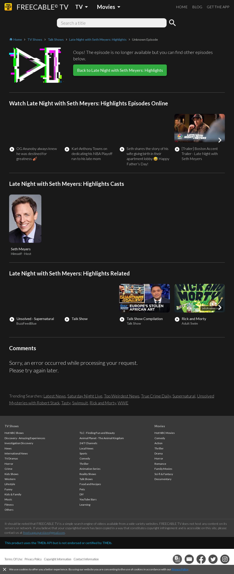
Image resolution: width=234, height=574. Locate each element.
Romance (160, 463)
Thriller (84, 463)
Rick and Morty (103, 402)
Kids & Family (13, 494)
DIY (82, 494)
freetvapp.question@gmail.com (44, 532)
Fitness (9, 504)
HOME (182, 7)
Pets (82, 489)
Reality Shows (88, 474)
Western (10, 479)
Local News (86, 448)
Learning (85, 504)
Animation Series (90, 468)
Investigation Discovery (19, 443)
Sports (83, 453)
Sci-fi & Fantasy (163, 474)
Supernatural (184, 395)
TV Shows (12, 426)
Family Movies (163, 468)
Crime (8, 468)
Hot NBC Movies (164, 433)
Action (158, 443)
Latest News (54, 395)
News (8, 448)
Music (8, 499)
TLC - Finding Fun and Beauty (97, 433)
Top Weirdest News (121, 395)
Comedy (85, 458)
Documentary (162, 479)
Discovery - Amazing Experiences (25, 438)
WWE (123, 402)
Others (9, 509)
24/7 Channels (88, 443)
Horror (9, 463)
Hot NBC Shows (14, 433)
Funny (8, 489)
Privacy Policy (180, 569)
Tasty (66, 402)
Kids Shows (12, 474)
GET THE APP (218, 7)
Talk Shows (86, 479)
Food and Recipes (90, 484)
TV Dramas (11, 458)
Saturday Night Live (84, 395)
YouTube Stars (88, 499)
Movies (159, 426)
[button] (220, 140)
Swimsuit (80, 402)
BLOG (197, 7)
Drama (158, 453)
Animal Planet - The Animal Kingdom (102, 438)
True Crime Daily (156, 395)
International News (16, 453)
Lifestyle (10, 484)
